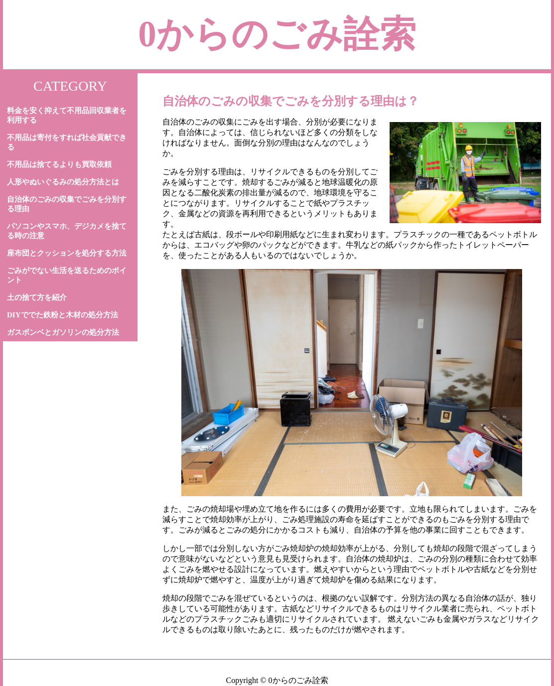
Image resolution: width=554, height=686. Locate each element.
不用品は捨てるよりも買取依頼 (59, 164)
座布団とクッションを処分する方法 (67, 253)
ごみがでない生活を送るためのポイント (67, 275)
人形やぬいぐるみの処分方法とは (63, 182)
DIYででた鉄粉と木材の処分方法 (62, 315)
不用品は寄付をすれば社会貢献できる (67, 142)
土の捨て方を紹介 (37, 297)
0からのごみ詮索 (277, 34)
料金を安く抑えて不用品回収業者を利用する (67, 115)
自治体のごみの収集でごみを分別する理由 (67, 204)
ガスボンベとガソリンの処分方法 (63, 332)
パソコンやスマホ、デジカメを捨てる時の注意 (67, 231)
